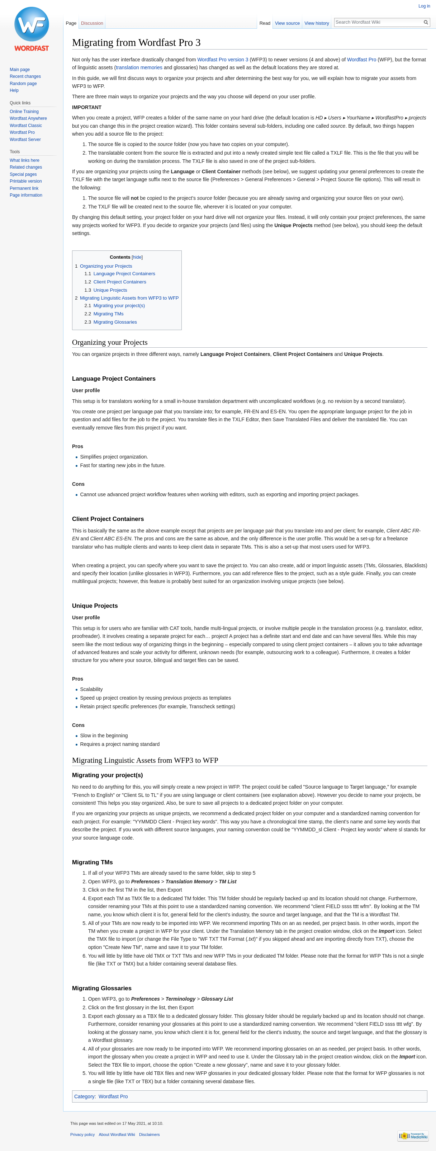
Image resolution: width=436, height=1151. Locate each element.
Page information (26, 195)
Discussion (92, 23)
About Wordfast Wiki (117, 1134)
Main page (20, 69)
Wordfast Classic (26, 125)
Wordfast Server (25, 139)
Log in (424, 6)
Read (265, 23)
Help (14, 90)
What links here (24, 160)
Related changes (26, 167)
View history (316, 23)
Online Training (24, 111)
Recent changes (25, 76)
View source (287, 23)
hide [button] (137, 257)
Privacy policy (82, 1134)
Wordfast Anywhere (28, 118)
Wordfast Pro (361, 59)
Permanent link (24, 188)
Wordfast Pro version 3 (222, 59)
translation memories (139, 67)
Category (84, 1096)
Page (71, 23)
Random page (23, 83)
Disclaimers (149, 1134)
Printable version (26, 181)
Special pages (23, 174)
